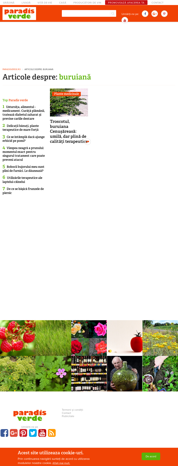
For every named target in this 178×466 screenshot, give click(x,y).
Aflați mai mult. (61, 463)
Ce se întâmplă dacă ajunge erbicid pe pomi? (24, 139)
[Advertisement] (89, 44)
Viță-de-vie (45, 2)
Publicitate (68, 416)
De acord (151, 456)
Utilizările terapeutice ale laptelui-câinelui (22, 180)
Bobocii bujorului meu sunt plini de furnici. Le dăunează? (23, 169)
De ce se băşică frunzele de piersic (23, 191)
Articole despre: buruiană (38, 69)
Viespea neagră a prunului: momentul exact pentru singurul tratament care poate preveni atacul (24, 154)
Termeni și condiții (72, 410)
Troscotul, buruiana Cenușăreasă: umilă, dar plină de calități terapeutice (69, 131)
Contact (158, 2)
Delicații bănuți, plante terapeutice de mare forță (21, 128)
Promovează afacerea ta (126, 2)
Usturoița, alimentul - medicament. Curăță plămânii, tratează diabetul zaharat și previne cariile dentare (24, 113)
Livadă (26, 2)
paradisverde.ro (12, 69)
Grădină (9, 2)
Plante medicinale (66, 94)
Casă (62, 2)
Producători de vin (87, 2)
